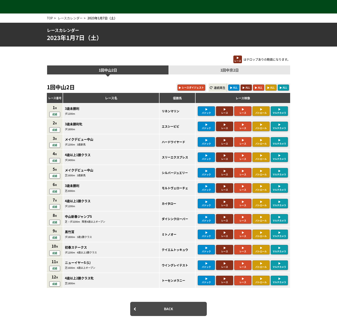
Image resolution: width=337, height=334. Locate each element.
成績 (54, 114)
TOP (50, 18)
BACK (168, 308)
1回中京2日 (229, 70)
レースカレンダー (70, 18)
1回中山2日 (108, 70)
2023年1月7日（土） (102, 18)
